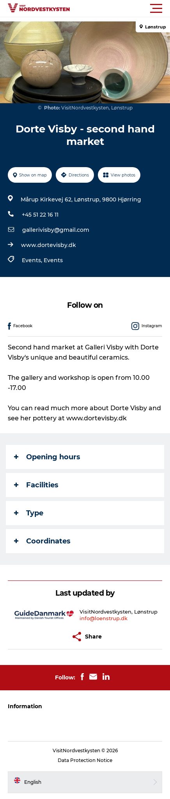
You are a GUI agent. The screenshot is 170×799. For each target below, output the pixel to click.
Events (53, 260)
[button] (120, 8)
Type (28, 513)
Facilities (36, 485)
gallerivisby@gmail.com (55, 229)
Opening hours (47, 457)
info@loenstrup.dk (104, 618)
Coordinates (42, 541)
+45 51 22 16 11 (40, 214)
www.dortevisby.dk (48, 245)
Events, (33, 260)
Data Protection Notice (85, 760)
